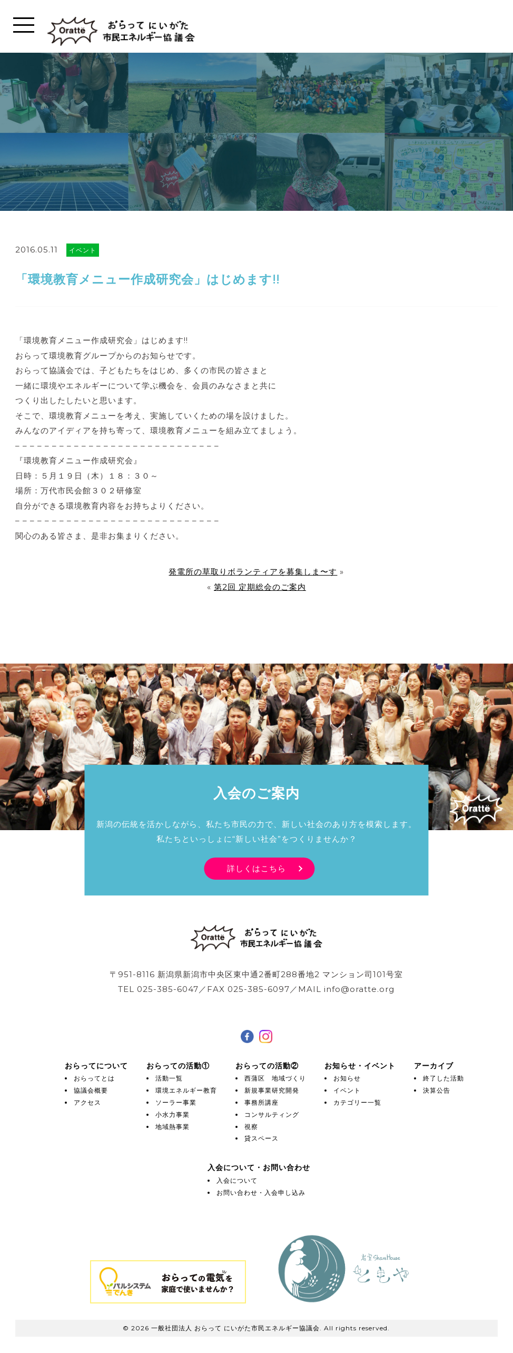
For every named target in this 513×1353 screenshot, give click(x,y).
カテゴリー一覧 (357, 1102)
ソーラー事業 (175, 1102)
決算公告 (436, 1090)
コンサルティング (271, 1114)
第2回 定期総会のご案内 (260, 587)
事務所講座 (261, 1102)
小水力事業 (172, 1114)
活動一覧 (169, 1078)
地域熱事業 (172, 1127)
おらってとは (94, 1078)
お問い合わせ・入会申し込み (260, 1192)
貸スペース (261, 1138)
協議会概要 (91, 1090)
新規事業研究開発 (271, 1090)
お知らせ (347, 1078)
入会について (237, 1180)
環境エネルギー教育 (186, 1090)
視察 (251, 1127)
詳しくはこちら (256, 868)
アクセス (87, 1102)
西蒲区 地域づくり (275, 1078)
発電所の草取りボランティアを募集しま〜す (253, 572)
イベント (347, 1090)
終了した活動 (443, 1078)
